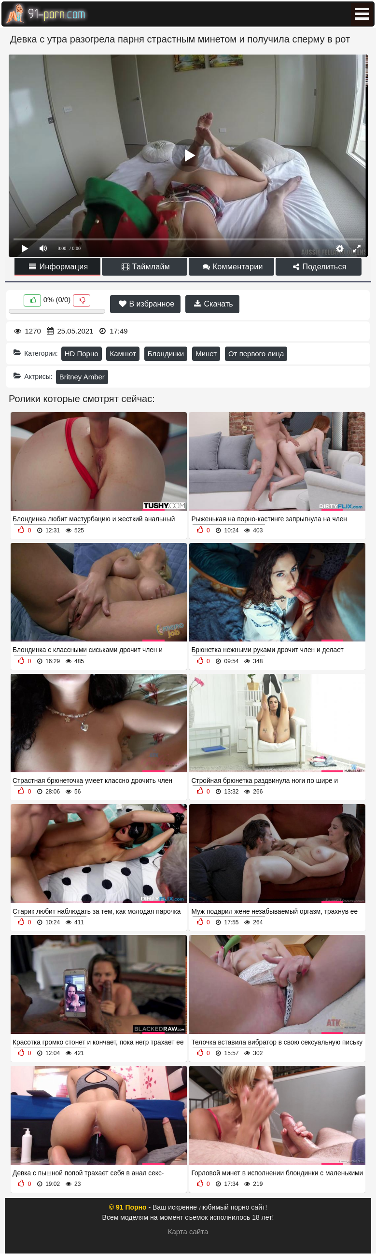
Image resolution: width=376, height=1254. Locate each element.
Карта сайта (188, 1231)
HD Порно (81, 353)
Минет (206, 353)
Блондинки (166, 353)
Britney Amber (82, 377)
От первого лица (256, 353)
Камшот (123, 353)
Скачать (213, 304)
